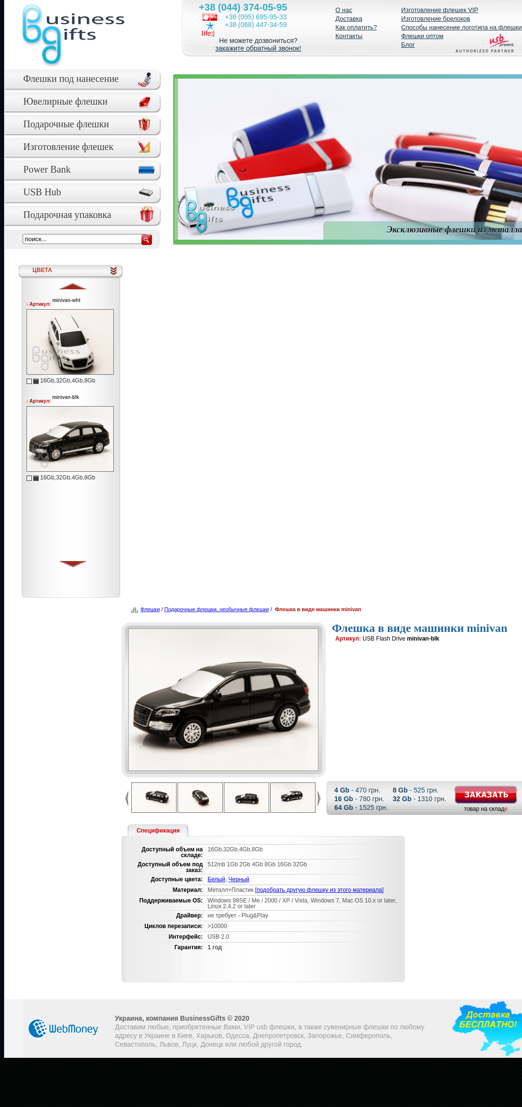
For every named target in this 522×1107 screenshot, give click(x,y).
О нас (343, 10)
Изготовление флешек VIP (440, 10)
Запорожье (324, 1035)
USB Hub (42, 192)
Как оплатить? (356, 27)
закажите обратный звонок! (258, 48)
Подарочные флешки (66, 124)
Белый (216, 879)
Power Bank (46, 169)
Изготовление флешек (68, 146)
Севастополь (135, 1044)
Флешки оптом (422, 36)
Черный (238, 879)
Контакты (348, 36)
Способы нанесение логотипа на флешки (461, 27)
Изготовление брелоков (435, 18)
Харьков (209, 1035)
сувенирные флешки (356, 1027)
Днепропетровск (278, 1035)
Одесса (237, 1035)
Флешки (150, 609)
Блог (408, 44)
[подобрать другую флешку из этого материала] (319, 890)
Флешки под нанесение (71, 78)
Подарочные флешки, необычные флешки (217, 609)
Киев (185, 1035)
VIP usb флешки (269, 1027)
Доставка (348, 18)
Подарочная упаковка (67, 214)
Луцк (189, 1044)
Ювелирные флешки (65, 101)
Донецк (212, 1044)
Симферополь (368, 1035)
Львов (169, 1044)
